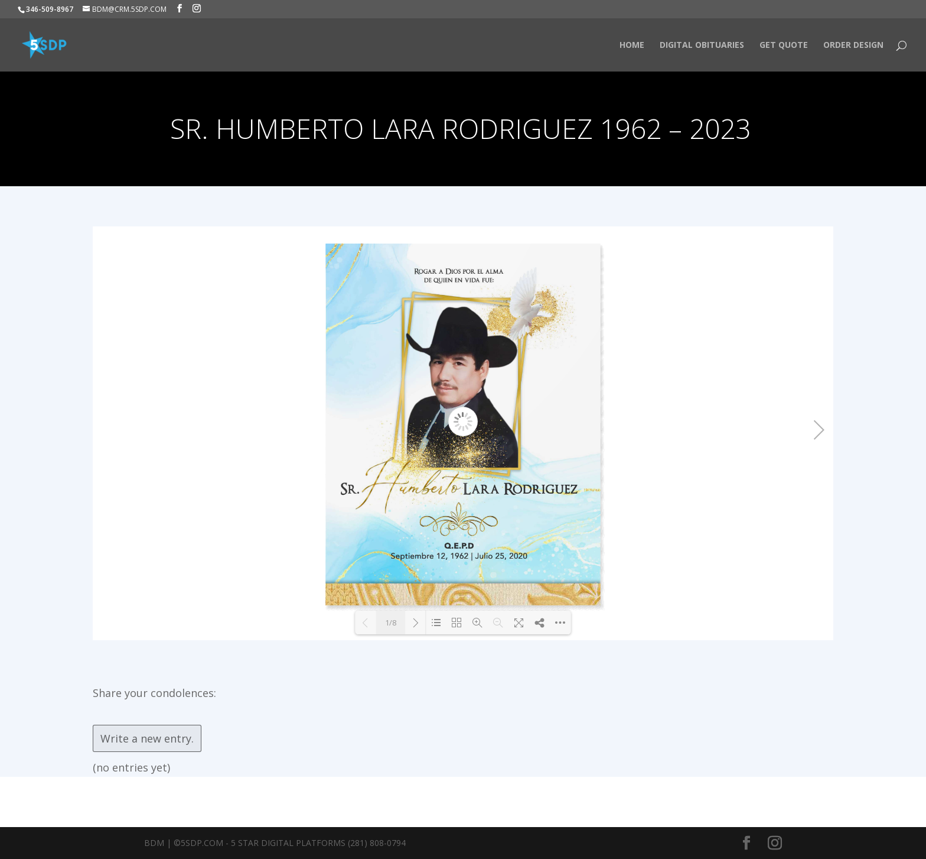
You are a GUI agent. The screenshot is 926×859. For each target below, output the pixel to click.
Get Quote (783, 45)
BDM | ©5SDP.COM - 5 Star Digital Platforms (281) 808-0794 (275, 842)
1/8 (390, 622)
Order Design (853, 45)
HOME (631, 45)
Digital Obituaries (702, 45)
